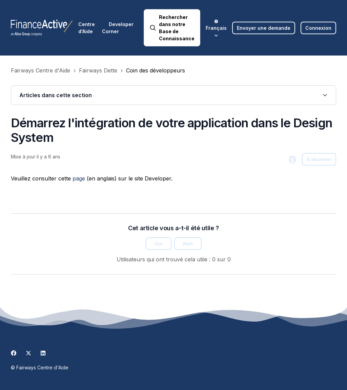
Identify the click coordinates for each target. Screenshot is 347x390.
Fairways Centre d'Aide (40, 70)
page (79, 178)
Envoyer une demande (263, 28)
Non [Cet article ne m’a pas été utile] (188, 243)
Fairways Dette (98, 70)
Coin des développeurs (155, 70)
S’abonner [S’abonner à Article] (319, 159)
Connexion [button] (318, 28)
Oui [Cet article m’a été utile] (159, 243)
